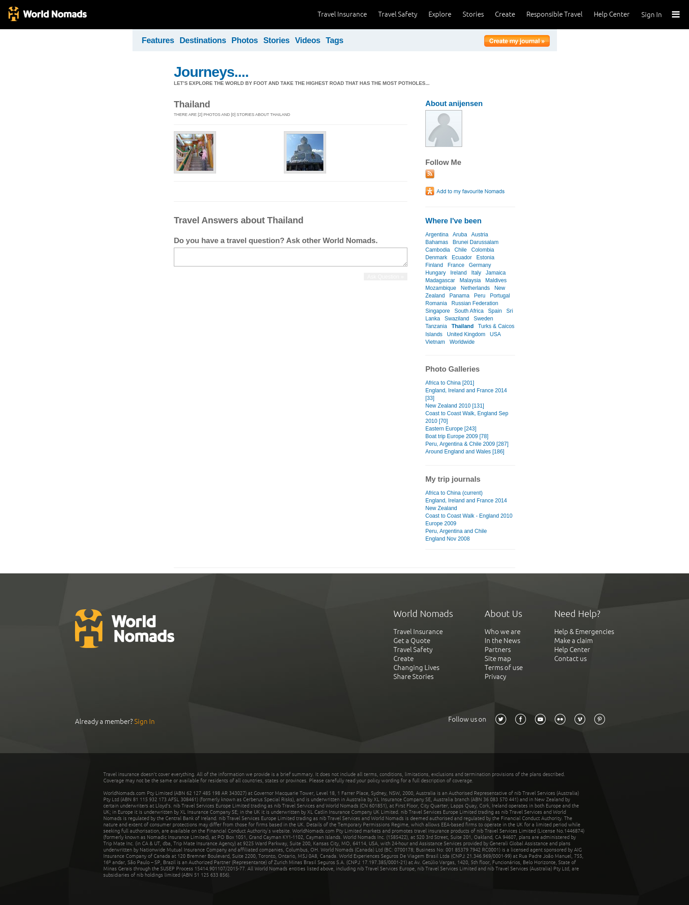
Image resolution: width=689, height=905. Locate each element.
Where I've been (453, 221)
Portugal (500, 296)
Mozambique (440, 288)
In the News (502, 640)
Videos (308, 40)
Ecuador (462, 257)
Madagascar (440, 280)
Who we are (503, 631)
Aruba (460, 234)
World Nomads (47, 14)
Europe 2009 (440, 523)
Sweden (483, 318)
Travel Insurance (342, 14)
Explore (439, 14)
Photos (244, 40)
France (455, 265)
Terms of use (504, 667)
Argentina (436, 234)
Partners (498, 649)
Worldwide (462, 342)
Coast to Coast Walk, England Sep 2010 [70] (466, 417)
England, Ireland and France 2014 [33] (466, 394)
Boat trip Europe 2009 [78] (456, 436)
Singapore (437, 311)
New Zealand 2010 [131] (454, 406)
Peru (479, 296)
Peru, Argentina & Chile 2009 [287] (466, 444)
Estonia (486, 257)
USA (495, 334)
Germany (480, 265)
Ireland (458, 273)
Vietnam (435, 342)
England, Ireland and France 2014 (466, 500)
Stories (473, 14)
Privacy (495, 676)
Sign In (651, 14)
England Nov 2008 (447, 539)
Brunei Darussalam (476, 242)
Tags (334, 40)
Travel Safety (397, 14)
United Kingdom (466, 334)
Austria (479, 234)
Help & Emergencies (584, 631)
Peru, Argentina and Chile (456, 531)
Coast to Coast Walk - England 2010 (468, 516)
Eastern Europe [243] (451, 429)
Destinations (203, 40)
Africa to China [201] (449, 383)
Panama (459, 296)
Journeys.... (211, 72)
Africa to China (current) (454, 493)
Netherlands (475, 288)
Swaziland (457, 318)
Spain (495, 311)
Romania (436, 303)
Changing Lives (416, 667)
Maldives (496, 280)
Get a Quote (411, 640)
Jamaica (496, 273)
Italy (476, 273)
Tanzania (436, 326)
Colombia (482, 250)
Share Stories (413, 676)
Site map (498, 658)
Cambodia (437, 250)
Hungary (435, 273)
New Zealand (441, 508)
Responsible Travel (554, 14)
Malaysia (470, 280)
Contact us (570, 658)
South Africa (469, 311)
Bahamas (436, 242)
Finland (434, 265)
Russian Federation (474, 303)
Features (158, 40)
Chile (461, 250)
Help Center (612, 14)
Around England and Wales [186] (464, 451)
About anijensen (453, 103)
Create (505, 14)
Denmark (436, 257)
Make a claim (573, 640)
